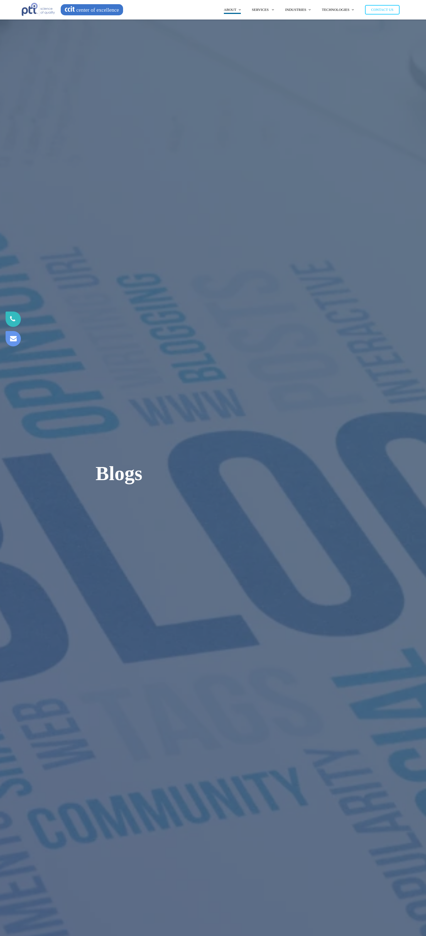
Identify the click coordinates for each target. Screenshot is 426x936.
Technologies (338, 10)
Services (263, 10)
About (232, 10)
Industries (298, 10)
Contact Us (382, 10)
